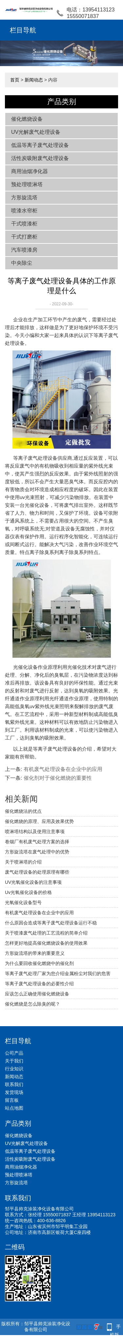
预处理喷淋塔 (27, 184)
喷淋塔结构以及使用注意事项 (35, 831)
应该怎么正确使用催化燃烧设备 (37, 993)
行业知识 (14, 1068)
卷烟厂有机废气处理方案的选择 (37, 841)
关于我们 (14, 1060)
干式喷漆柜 (24, 223)
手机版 (115, 1327)
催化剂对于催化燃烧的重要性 (58, 778)
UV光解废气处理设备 (35, 132)
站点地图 (14, 1108)
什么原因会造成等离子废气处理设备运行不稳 (51, 922)
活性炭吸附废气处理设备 (40, 158)
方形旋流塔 (24, 197)
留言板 (12, 1100)
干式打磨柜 (24, 237)
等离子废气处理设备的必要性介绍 (39, 983)
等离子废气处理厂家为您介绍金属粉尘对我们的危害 (58, 973)
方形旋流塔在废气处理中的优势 (37, 851)
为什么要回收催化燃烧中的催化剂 (39, 963)
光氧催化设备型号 (23, 902)
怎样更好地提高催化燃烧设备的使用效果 (46, 943)
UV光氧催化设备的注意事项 (33, 882)
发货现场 (14, 1092)
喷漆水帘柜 (24, 210)
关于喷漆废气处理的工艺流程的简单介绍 (46, 933)
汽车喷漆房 (24, 250)
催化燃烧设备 (27, 119)
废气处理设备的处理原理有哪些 (37, 872)
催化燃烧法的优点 (23, 811)
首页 (14, 79)
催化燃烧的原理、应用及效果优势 (39, 821)
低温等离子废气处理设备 (40, 145)
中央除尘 (21, 263)
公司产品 (14, 1053)
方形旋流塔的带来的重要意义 (35, 953)
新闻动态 (34, 79)
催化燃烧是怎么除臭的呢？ (32, 1004)
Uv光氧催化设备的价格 (28, 892)
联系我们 (14, 1084)
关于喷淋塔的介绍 (23, 862)
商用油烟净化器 (29, 171)
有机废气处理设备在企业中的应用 (63, 769)
